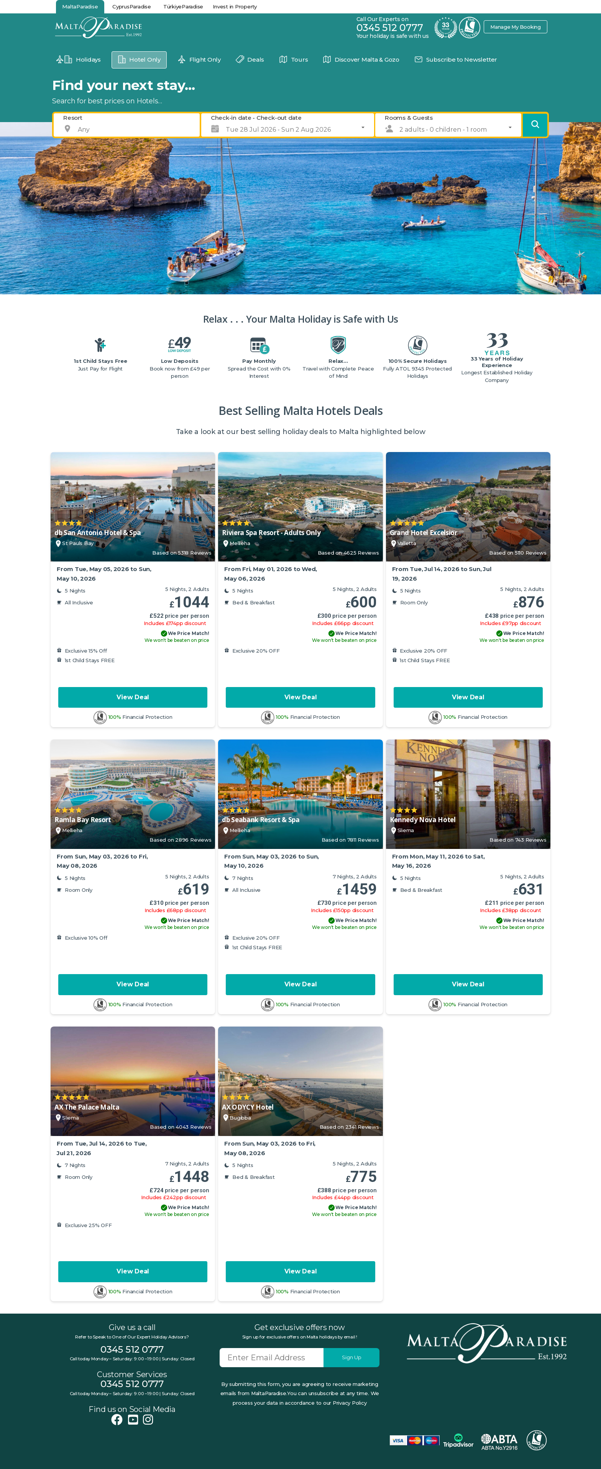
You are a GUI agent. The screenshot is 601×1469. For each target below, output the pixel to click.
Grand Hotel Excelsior (423, 532)
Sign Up (351, 1357)
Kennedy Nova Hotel (423, 819)
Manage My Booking (515, 27)
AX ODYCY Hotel (247, 1107)
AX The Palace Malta (87, 1107)
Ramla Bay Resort (82, 819)
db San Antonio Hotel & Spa (97, 532)
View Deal (133, 697)
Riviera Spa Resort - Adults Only (271, 532)
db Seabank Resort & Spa (260, 819)
